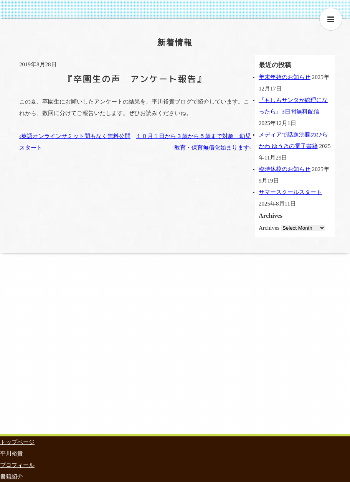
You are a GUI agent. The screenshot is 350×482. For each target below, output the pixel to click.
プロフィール (17, 465)
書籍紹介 (11, 477)
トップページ (17, 442)
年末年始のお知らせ (284, 77)
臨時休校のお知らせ (284, 169)
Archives (269, 228)
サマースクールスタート (290, 192)
